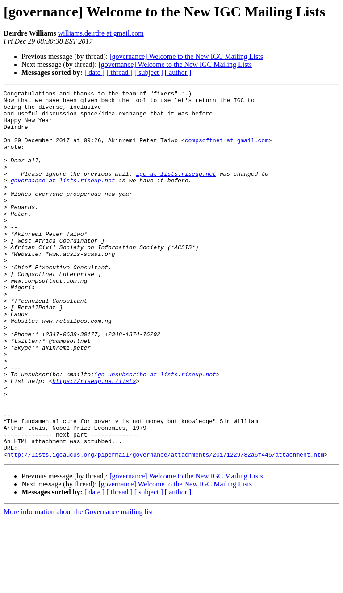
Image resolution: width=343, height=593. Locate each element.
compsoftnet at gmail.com (226, 151)
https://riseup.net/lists (94, 440)
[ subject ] (148, 72)
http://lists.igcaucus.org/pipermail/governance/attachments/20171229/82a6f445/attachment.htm (165, 528)
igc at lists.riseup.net (176, 191)
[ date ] (94, 72)
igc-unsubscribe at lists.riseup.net (155, 432)
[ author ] (178, 72)
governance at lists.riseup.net (63, 199)
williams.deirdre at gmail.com (101, 33)
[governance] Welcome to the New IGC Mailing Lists (186, 56)
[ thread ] (119, 72)
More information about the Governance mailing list (78, 585)
